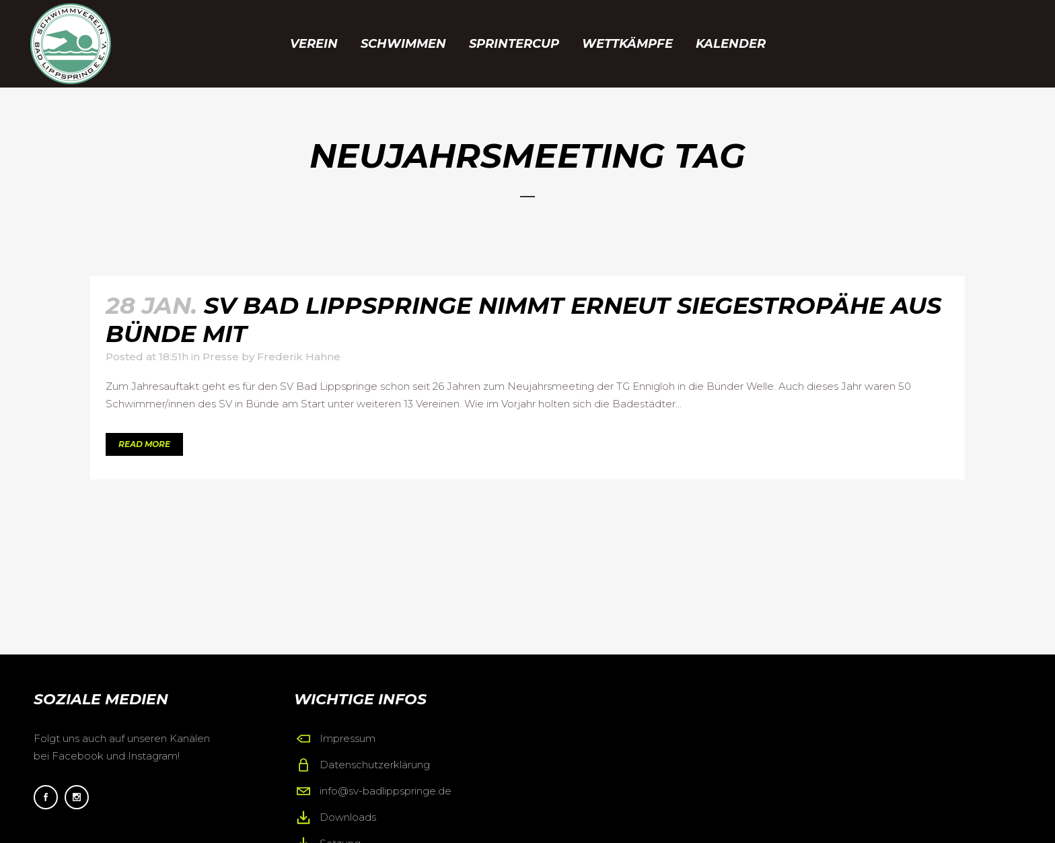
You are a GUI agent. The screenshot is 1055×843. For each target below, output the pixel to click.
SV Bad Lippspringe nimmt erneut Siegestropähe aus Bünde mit (523, 319)
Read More (144, 444)
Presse (221, 356)
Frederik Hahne (298, 356)
